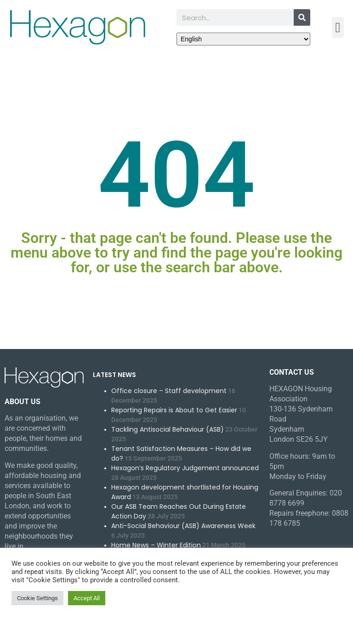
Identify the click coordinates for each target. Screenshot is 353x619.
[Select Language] (243, 39)
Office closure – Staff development (169, 390)
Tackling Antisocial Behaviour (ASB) (167, 429)
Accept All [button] (87, 598)
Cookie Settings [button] (37, 598)
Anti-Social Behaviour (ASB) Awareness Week (183, 525)
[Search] (302, 17)
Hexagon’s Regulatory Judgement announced (185, 468)
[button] (338, 27)
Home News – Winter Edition (156, 545)
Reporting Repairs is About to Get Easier (174, 410)
